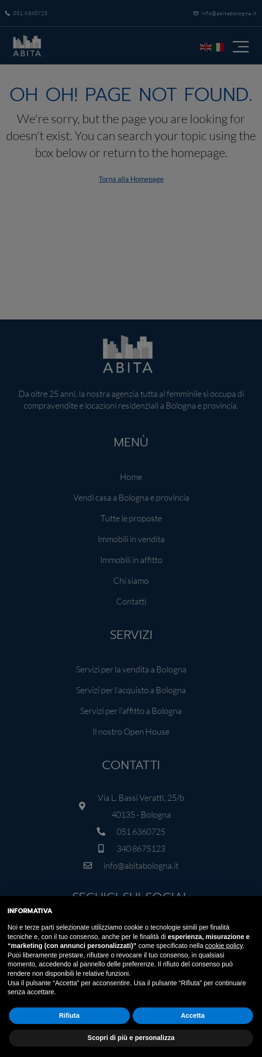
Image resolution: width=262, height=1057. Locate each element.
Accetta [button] (193, 1015)
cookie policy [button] (224, 945)
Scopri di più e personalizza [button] (130, 1037)
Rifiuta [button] (69, 1015)
